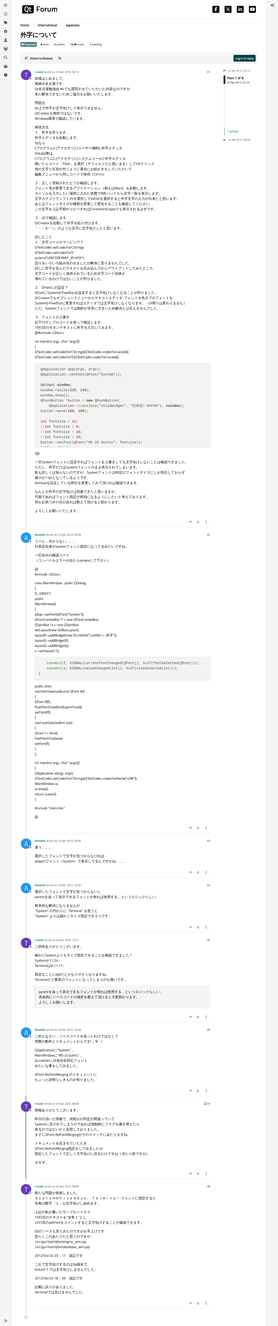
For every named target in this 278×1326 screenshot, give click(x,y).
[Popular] (6, 31)
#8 (208, 1186)
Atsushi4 (40, 534)
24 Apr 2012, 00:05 (67, 1103)
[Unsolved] (6, 74)
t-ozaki (39, 72)
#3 (208, 840)
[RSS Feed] (59, 58)
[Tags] (6, 22)
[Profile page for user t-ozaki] (26, 75)
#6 (208, 1029)
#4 (208, 885)
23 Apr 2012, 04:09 (69, 840)
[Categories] (6, 5)
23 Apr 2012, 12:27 (67, 940)
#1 (208, 72)
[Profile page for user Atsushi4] (26, 537)
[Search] (6, 57)
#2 (208, 534)
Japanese (29, 44)
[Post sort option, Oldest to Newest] (38, 58)
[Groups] (6, 48)
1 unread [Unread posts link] (232, 131)
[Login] (272, 5)
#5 (208, 940)
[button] (6, 1320)
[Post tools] (206, 521)
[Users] (6, 40)
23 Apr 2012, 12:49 (69, 1029)
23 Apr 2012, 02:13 (67, 72)
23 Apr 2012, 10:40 (69, 885)
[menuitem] (272, 5)
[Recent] (6, 13)
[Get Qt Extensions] (6, 66)
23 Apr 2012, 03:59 (69, 534)
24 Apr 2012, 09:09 (67, 1186)
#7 (208, 1103)
